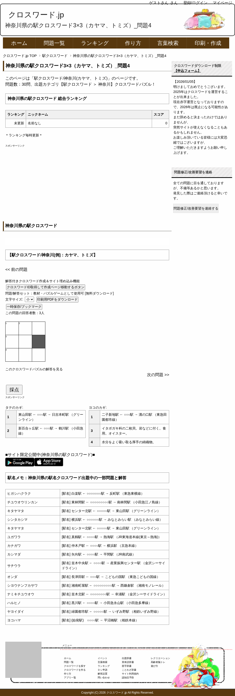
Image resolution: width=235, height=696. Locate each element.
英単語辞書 (128, 662)
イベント (102, 658)
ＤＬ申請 (102, 669)
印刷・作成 (208, 43)
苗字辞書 (126, 666)
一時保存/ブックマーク (24, 307)
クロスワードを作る (75, 669)
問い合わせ (104, 677)
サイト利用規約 (130, 673)
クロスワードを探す (75, 666)
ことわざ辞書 (129, 669)
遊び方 (154, 666)
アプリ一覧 (70, 677)
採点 (14, 389)
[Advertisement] (87, 181)
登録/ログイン (195, 3)
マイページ (222, 3)
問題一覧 (54, 43)
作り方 (133, 43)
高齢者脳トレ (158, 662)
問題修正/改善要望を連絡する (195, 208)
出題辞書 (126, 658)
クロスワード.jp (36, 14)
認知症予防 (128, 677)
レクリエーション (160, 658)
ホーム (19, 43)
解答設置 (102, 673)
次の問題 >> (158, 375)
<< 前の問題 (16, 269)
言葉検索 (168, 43)
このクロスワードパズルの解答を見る (34, 369)
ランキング (95, 43)
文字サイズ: (14, 299)
